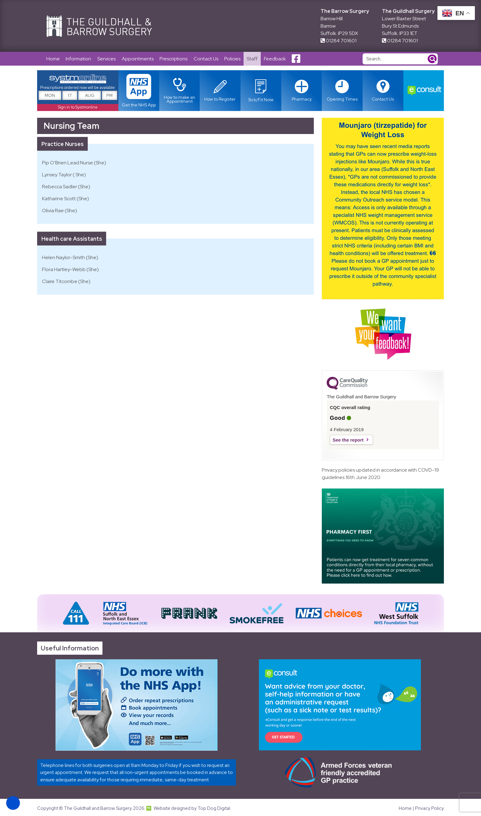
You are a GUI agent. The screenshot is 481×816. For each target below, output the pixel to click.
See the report (348, 440)
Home (53, 59)
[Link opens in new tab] (260, 91)
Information (78, 59)
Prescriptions (174, 59)
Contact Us (206, 59)
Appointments (138, 59)
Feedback (276, 59)
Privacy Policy (429, 809)
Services (107, 59)
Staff (253, 59)
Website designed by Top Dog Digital (188, 809)
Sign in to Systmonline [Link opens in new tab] (78, 107)
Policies (233, 59)
